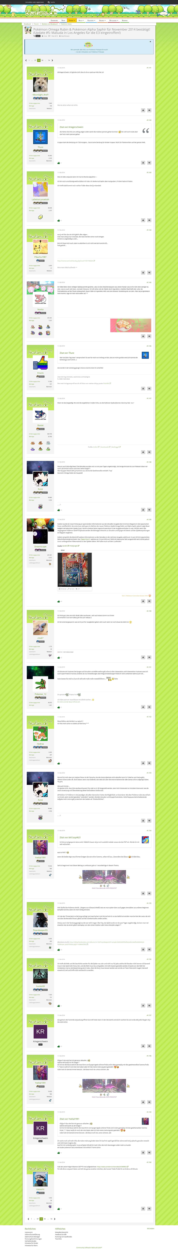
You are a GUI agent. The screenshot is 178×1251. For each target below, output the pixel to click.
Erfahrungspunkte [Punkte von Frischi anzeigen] (34, 381)
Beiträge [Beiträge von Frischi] (31, 384)
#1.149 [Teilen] (149, 519)
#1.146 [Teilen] (149, 346)
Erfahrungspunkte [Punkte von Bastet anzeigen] (34, 434)
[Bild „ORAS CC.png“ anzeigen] (74, 572)
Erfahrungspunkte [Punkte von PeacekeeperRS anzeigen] (34, 938)
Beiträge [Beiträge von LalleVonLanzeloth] (31, 210)
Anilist (95, 447)
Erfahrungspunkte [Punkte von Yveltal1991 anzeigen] (34, 866)
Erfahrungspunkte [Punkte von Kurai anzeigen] (34, 497)
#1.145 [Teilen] (149, 282)
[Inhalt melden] (143, 110)
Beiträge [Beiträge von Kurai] (31, 500)
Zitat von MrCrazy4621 (70, 837)
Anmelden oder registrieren (34, 2)
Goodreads (104, 447)
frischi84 (106, 383)
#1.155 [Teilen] (149, 903)
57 (35, 60)
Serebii (64, 546)
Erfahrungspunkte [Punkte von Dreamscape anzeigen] (34, 555)
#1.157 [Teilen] (149, 1015)
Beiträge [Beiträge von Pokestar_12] (31, 705)
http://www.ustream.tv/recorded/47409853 (111, 1167)
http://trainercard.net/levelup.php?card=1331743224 (75, 261)
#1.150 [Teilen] (149, 611)
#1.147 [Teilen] (149, 398)
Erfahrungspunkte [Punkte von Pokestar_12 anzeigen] (34, 702)
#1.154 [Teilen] (149, 830)
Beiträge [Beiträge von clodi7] (31, 649)
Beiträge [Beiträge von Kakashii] (31, 1200)
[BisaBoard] (89, 12)
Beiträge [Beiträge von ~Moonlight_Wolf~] (31, 106)
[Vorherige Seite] (26, 60)
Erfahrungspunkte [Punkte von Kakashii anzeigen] (34, 1198)
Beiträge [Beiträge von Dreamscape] (31, 557)
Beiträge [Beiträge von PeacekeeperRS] (31, 941)
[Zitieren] (149, 110)
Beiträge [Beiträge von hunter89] (31, 997)
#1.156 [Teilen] (149, 959)
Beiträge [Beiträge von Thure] (31, 158)
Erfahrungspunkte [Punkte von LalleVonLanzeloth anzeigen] (34, 208)
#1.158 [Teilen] (149, 1056)
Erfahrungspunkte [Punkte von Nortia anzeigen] (34, 318)
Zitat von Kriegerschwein (71, 127)
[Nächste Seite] (52, 60)
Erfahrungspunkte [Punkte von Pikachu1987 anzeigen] (34, 265)
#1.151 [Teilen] (149, 667)
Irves (45, 36)
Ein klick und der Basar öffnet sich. (68, 702)
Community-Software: (89, 1248)
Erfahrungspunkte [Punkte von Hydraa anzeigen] (34, 752)
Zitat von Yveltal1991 (69, 1119)
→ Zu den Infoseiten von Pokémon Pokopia (89, 52)
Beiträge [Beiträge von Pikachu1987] (31, 268)
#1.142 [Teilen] (149, 120)
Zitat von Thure (67, 353)
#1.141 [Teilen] (149, 68)
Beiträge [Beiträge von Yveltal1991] (31, 868)
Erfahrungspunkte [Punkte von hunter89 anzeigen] (34, 995)
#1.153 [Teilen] (149, 773)
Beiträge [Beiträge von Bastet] (31, 436)
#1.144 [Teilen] (149, 230)
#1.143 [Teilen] (149, 172)
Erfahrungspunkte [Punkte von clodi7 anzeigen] (34, 646)
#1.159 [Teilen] (149, 1112)
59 (42, 60)
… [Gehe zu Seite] (32, 60)
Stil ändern (150, 1229)
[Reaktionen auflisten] (59, 162)
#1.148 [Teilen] (149, 462)
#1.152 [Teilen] (149, 717)
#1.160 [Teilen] (149, 1162)
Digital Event (85, 539)
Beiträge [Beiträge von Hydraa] (31, 755)
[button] (150, 41)
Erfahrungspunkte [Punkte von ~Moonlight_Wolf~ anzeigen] (34, 103)
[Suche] (51, 2)
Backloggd (115, 447)
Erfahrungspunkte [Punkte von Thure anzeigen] (34, 155)
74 (49, 60)
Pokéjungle (73, 546)
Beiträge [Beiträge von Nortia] (31, 320)
